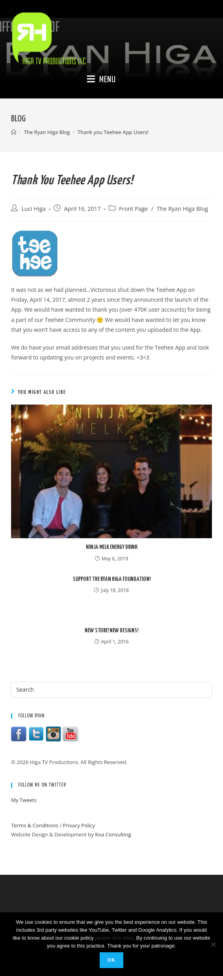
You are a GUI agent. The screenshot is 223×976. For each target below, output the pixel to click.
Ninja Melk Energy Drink (112, 547)
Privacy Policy (79, 825)
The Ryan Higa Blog (182, 208)
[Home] (13, 132)
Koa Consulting (113, 834)
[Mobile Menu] (101, 80)
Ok (111, 960)
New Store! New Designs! (111, 631)
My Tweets (23, 800)
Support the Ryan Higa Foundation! (112, 579)
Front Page (133, 208)
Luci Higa (33, 208)
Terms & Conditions (34, 825)
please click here (114, 938)
